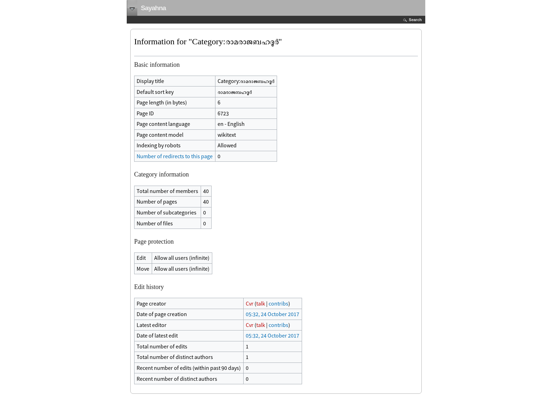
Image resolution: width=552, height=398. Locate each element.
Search (415, 20)
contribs (278, 303)
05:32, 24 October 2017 (272, 313)
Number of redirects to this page (175, 156)
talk (260, 303)
